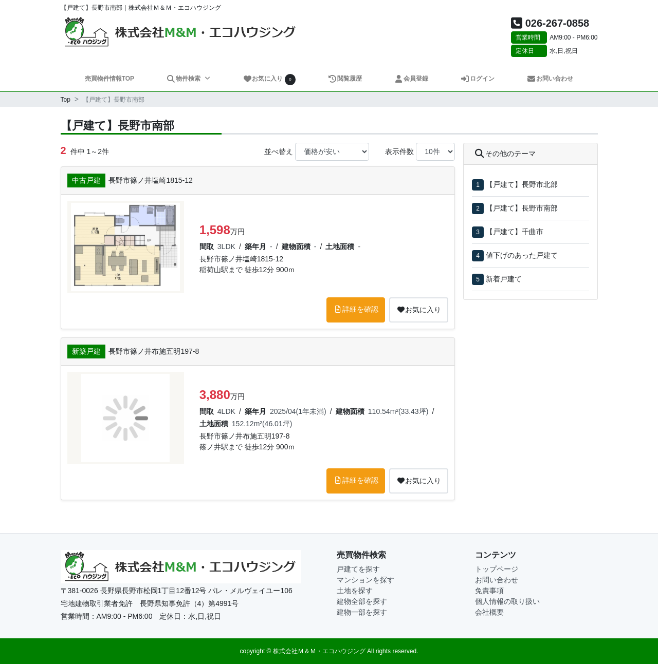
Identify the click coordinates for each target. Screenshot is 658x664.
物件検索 (184, 78)
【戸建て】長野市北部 (522, 184)
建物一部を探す (362, 612)
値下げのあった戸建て (522, 255)
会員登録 (411, 78)
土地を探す (355, 590)
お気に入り (269, 79)
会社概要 (489, 612)
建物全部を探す (362, 601)
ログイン (478, 78)
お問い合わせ (550, 78)
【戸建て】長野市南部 (522, 208)
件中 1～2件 (85, 150)
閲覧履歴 (345, 78)
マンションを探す (365, 580)
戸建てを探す (358, 569)
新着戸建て (504, 279)
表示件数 (399, 151)
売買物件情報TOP (109, 78)
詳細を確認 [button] (355, 309)
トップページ (496, 569)
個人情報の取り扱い (507, 601)
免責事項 (489, 590)
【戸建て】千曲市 (514, 231)
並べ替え (278, 151)
